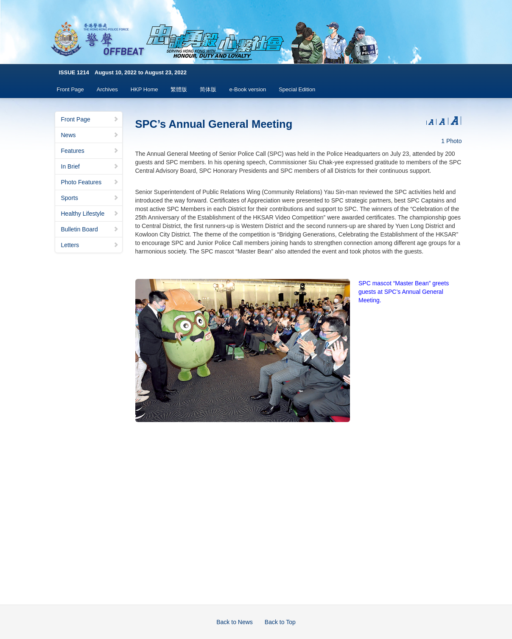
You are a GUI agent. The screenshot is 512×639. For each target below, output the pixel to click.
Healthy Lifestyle (90, 213)
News (90, 135)
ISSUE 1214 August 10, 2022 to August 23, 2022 (123, 72)
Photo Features (90, 182)
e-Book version (247, 89)
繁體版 (179, 89)
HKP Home (144, 89)
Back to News (234, 622)
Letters (90, 245)
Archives (107, 89)
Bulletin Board (90, 229)
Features (90, 150)
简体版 (208, 89)
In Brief (90, 166)
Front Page (70, 89)
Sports (90, 197)
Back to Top (280, 622)
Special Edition (297, 89)
